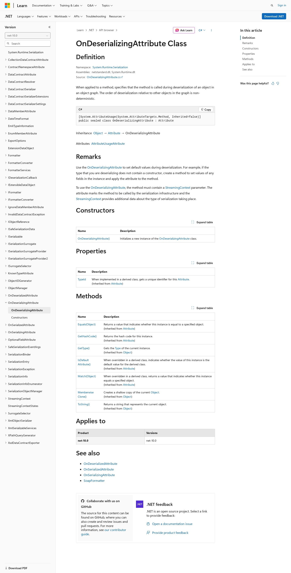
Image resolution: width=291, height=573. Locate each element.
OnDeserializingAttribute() (94, 238)
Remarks (247, 43)
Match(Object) (87, 376)
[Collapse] (49, 27)
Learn (80, 30)
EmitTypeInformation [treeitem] (21, 126)
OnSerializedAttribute (99, 469)
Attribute (114, 133)
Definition (248, 38)
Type (118, 348)
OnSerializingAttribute (99, 475)
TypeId (82, 279)
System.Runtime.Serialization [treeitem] (25, 52)
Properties (248, 54)
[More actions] (211, 30)
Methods (247, 59)
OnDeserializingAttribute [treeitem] (27, 310)
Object (98, 133)
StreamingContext (177, 187)
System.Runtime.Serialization (110, 67)
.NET (91, 30)
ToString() (84, 404)
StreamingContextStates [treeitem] (23, 406)
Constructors (250, 48)
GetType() (84, 348)
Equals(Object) (87, 324)
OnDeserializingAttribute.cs (103, 77)
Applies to (248, 64)
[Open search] (272, 5)
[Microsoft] (7, 5)
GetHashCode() (87, 336)
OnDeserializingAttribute (104, 167)
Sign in (282, 5)
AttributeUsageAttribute (108, 143)
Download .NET (274, 16)
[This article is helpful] (272, 83)
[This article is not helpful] (277, 83)
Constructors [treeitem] (19, 317)
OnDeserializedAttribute (100, 463)
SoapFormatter (94, 480)
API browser (106, 30)
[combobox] (28, 35)
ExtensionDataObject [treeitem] (21, 148)
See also (247, 69)
